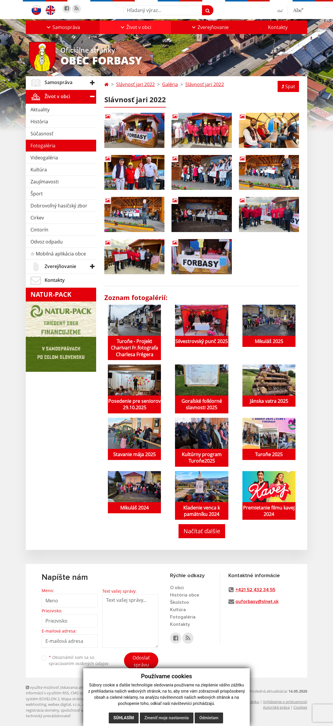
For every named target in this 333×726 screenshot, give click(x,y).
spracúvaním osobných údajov (78, 663)
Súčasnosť (41, 133)
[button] (63, 27)
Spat (288, 86)
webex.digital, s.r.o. (64, 704)
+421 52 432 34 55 (255, 589)
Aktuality (40, 109)
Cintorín (39, 229)
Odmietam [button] (208, 717)
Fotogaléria (42, 145)
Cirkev (37, 217)
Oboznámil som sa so (78, 660)
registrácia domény (42, 710)
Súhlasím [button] (123, 717)
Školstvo (179, 602)
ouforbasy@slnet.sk (256, 601)
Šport (36, 193)
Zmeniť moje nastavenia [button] (167, 717)
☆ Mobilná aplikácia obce (58, 253)
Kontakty (278, 27)
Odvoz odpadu (46, 241)
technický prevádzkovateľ (48, 715)
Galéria (170, 84)
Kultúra (38, 169)
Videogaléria (44, 157)
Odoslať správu (141, 661)
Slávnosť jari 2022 (135, 84)
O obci (177, 587)
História (39, 121)
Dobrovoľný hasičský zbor (58, 205)
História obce (184, 595)
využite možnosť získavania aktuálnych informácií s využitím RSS (62, 690)
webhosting (36, 704)
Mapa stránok (73, 698)
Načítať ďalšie (202, 531)
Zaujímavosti (44, 181)
